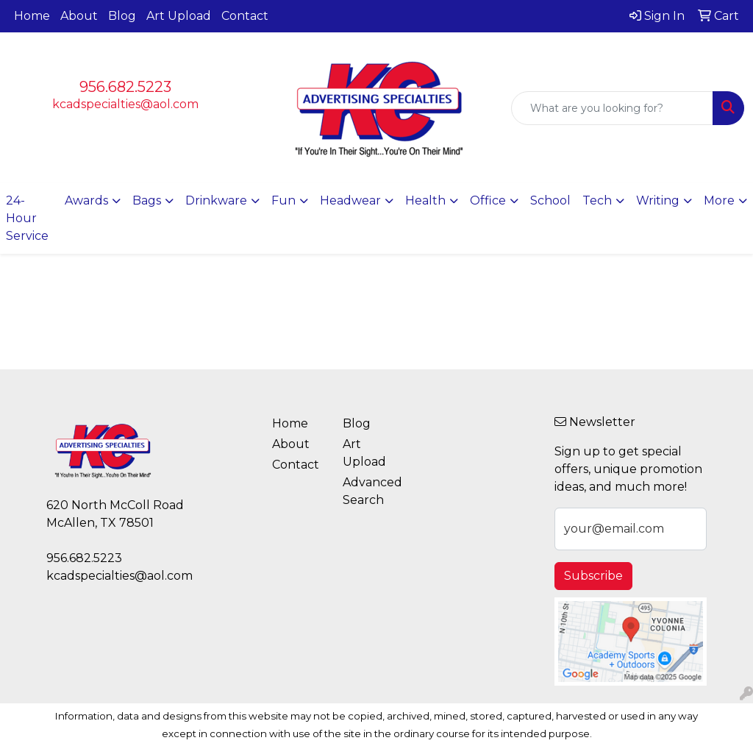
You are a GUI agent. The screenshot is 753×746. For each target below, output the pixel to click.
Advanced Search (369, 491)
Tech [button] (597, 200)
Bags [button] (146, 200)
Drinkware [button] (216, 200)
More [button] (719, 200)
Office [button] (488, 200)
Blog (122, 16)
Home (32, 16)
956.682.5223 (125, 87)
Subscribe (593, 576)
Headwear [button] (350, 200)
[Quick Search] (612, 108)
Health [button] (425, 200)
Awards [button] (86, 200)
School (550, 200)
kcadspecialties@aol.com (125, 104)
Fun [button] (283, 200)
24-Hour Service (27, 218)
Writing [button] (657, 200)
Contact (244, 16)
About (79, 16)
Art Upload (178, 16)
